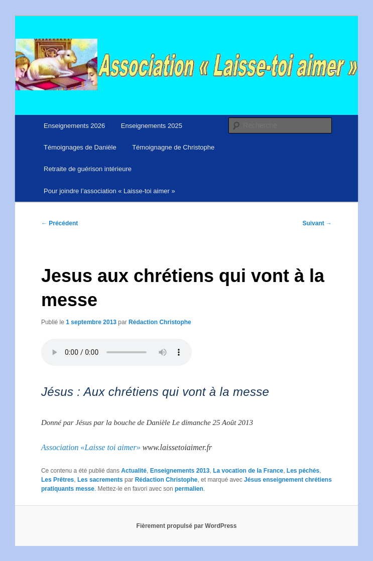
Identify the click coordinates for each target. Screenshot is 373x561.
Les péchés (303, 470)
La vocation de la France (248, 470)
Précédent (59, 223)
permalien (189, 488)
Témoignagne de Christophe (173, 147)
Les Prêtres (57, 479)
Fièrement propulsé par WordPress (187, 525)
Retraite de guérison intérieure (88, 169)
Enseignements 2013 (180, 470)
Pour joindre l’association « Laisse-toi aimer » (109, 191)
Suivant (317, 223)
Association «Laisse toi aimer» (91, 447)
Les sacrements (100, 479)
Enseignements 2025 (151, 125)
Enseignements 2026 (74, 125)
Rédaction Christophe (160, 322)
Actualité (134, 470)
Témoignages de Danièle (80, 147)
